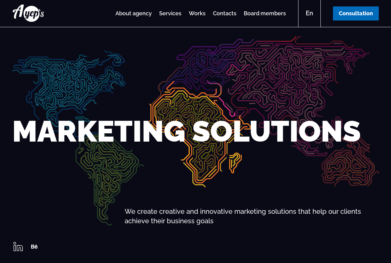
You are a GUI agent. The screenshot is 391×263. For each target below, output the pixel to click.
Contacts (224, 13)
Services (170, 13)
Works (197, 13)
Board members (265, 13)
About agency (133, 13)
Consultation (356, 13)
